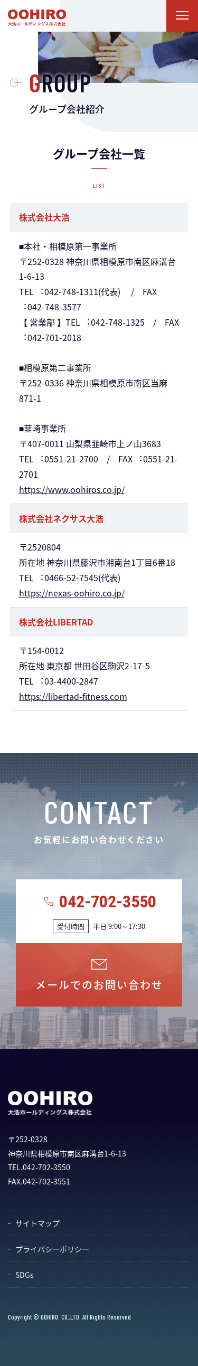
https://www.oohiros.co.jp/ (72, 489)
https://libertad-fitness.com (73, 696)
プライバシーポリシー (52, 1249)
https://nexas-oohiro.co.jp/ (72, 592)
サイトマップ (37, 1223)
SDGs (24, 1274)
